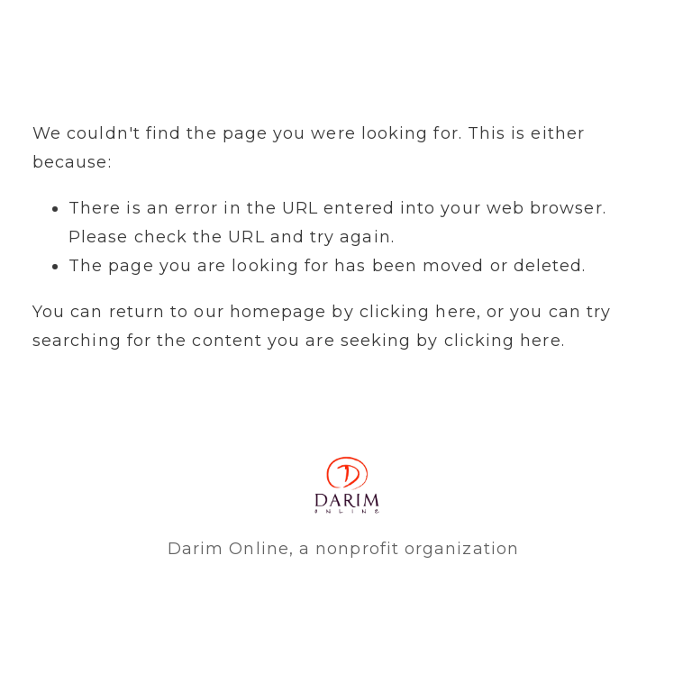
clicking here (418, 312)
